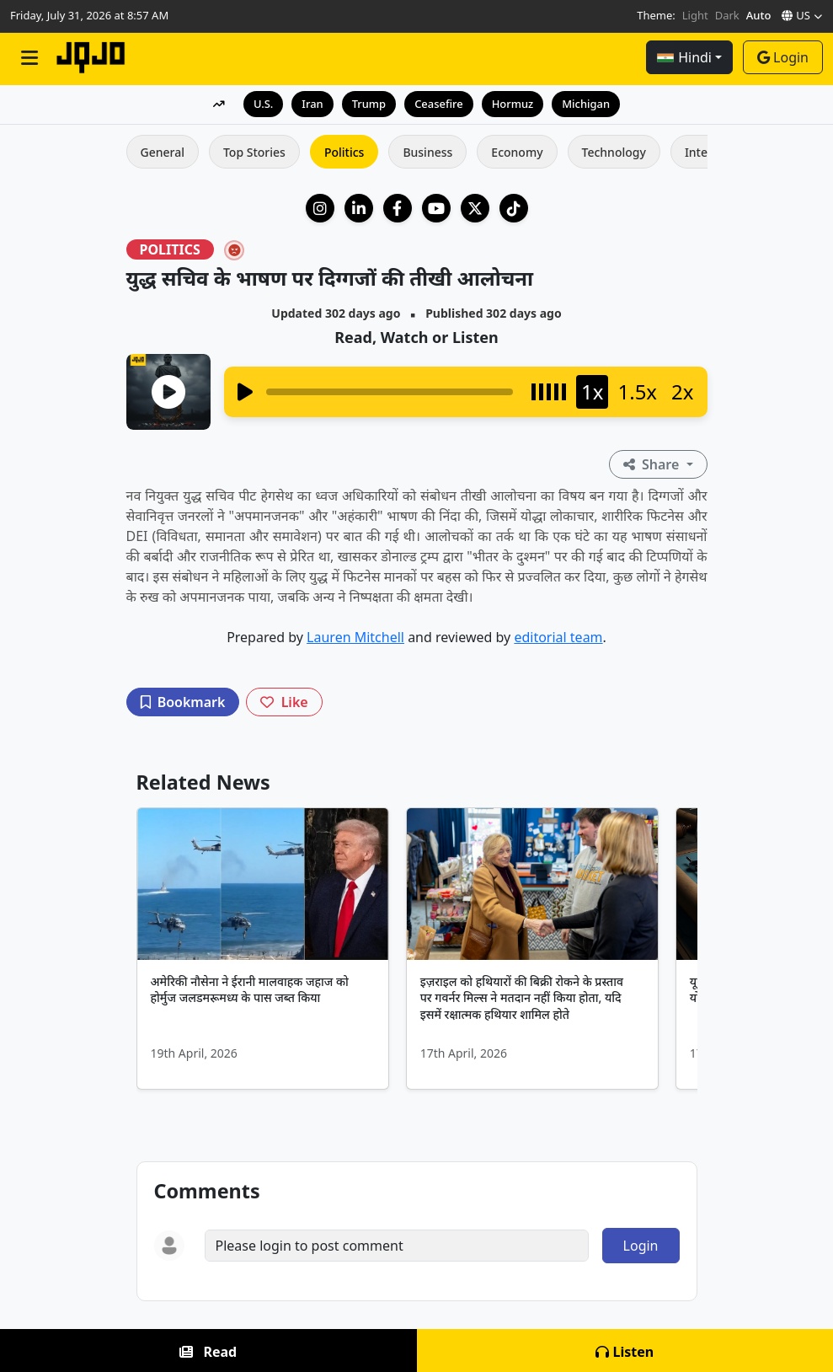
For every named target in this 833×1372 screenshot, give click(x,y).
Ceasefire (438, 103)
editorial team (558, 637)
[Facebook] (397, 208)
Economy (516, 152)
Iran (312, 103)
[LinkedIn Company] (358, 208)
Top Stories (254, 152)
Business (427, 152)
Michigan (587, 103)
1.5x (637, 391)
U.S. (263, 103)
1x (592, 391)
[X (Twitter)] (475, 208)
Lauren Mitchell (355, 637)
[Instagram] (320, 208)
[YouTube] (436, 208)
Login (783, 57)
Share (653, 464)
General (162, 152)
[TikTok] (513, 208)
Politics (344, 152)
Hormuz (513, 103)
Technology (614, 152)
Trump (368, 103)
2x (682, 391)
